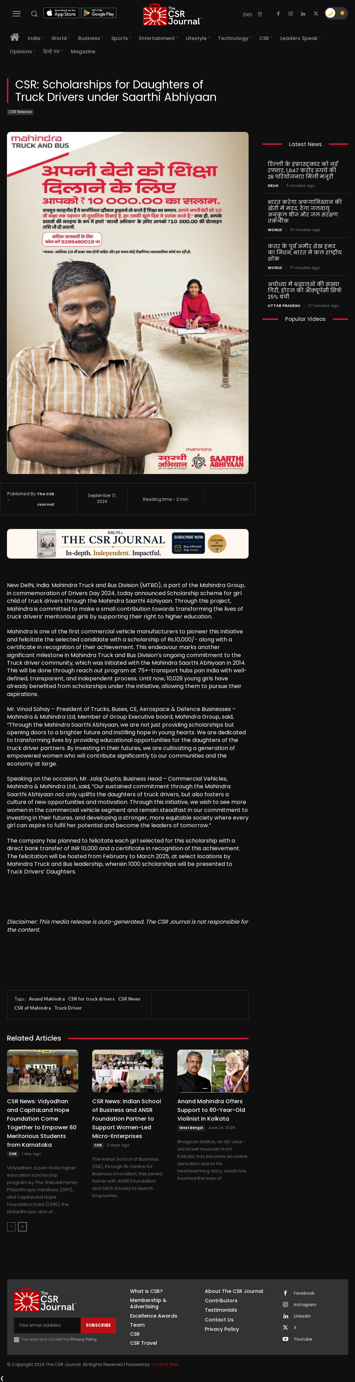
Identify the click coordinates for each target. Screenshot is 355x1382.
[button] (34, 13)
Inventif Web (166, 1364)
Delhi (273, 185)
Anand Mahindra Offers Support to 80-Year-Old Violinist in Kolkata (211, 1110)
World (275, 229)
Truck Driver (68, 1008)
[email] (47, 1325)
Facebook (304, 1293)
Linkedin (302, 1316)
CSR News (129, 999)
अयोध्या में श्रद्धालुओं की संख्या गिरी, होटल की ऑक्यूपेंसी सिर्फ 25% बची (305, 290)
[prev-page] (11, 1226)
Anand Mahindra (47, 999)
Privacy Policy (84, 1339)
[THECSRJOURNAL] (172, 14)
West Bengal (191, 1127)
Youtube (303, 1339)
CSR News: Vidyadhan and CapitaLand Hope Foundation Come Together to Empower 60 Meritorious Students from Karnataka (41, 1123)
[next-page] (22, 1226)
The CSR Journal (45, 499)
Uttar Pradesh (284, 305)
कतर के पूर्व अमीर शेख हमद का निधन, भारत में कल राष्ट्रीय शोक (305, 252)
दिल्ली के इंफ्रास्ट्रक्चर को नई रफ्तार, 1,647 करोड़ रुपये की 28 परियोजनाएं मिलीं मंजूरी (303, 170)
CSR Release (20, 112)
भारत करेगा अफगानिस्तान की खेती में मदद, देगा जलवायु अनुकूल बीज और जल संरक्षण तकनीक (305, 211)
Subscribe (98, 1325)
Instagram (305, 1305)
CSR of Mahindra (32, 1008)
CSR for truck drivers (91, 999)
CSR (13, 1153)
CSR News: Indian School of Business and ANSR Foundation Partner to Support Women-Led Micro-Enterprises (126, 1118)
